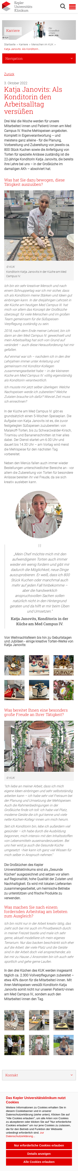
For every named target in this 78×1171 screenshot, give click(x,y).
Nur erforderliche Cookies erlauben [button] (39, 1145)
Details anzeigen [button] (39, 1153)
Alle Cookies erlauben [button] (39, 1162)
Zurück (9, 74)
